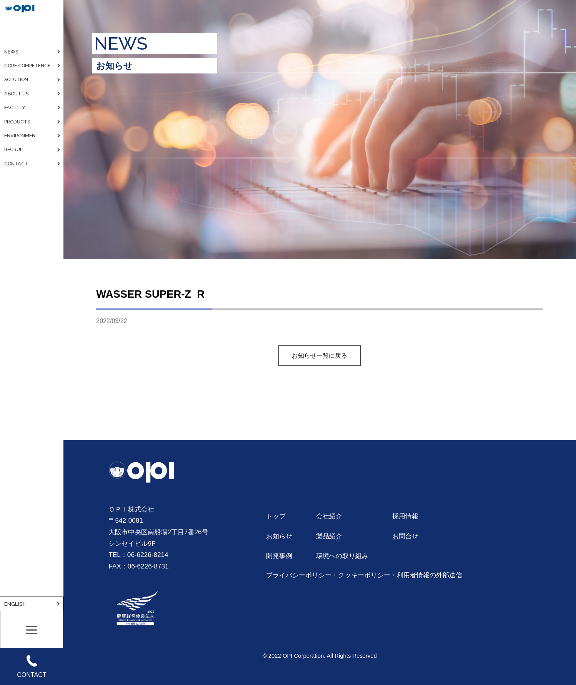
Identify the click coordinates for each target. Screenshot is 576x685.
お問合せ (405, 536)
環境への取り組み (342, 556)
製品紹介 (329, 536)
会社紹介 (329, 516)
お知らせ (279, 536)
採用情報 (405, 516)
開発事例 (279, 556)
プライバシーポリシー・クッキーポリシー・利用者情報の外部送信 (364, 575)
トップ (276, 516)
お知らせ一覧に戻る (319, 355)
